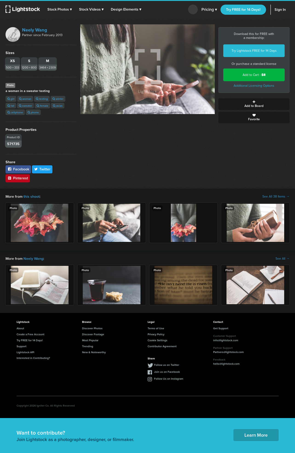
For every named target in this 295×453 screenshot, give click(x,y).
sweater (25, 106)
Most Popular (90, 340)
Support (21, 346)
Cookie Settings (157, 340)
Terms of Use (156, 328)
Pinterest (17, 178)
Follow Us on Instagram (168, 379)
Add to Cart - (254, 74)
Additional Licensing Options (254, 85)
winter (57, 99)
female (42, 106)
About (20, 328)
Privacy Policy (156, 334)
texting (42, 99)
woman (25, 99)
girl (10, 99)
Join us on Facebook (167, 372)
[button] (59, 9)
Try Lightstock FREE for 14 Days (254, 50)
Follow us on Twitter (166, 365)
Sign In (280, 9)
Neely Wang (34, 29)
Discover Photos (92, 328)
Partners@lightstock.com (228, 352)
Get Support (220, 328)
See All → (282, 258)
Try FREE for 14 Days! (243, 9)
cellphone (15, 112)
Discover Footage (93, 334)
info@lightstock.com (225, 340)
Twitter (42, 169)
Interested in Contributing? (33, 358)
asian (58, 106)
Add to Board (254, 104)
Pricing (209, 10)
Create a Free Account (30, 334)
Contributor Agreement (162, 346)
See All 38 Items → (275, 196)
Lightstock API (25, 352)
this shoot (31, 196)
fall (10, 106)
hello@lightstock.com (226, 364)
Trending (87, 346)
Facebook (18, 169)
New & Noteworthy (94, 352)
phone (33, 112)
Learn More (256, 435)
